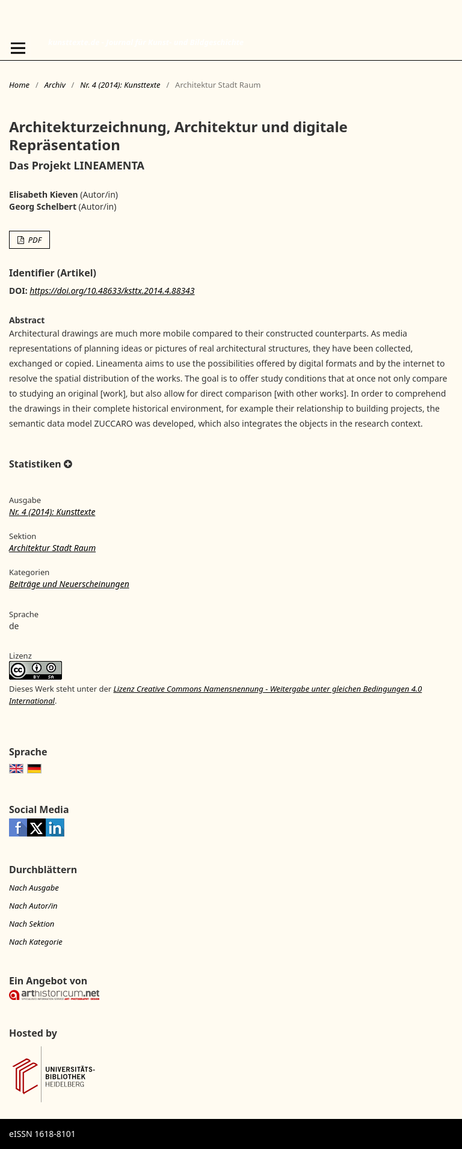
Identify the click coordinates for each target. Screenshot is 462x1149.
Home (19, 84)
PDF (34, 239)
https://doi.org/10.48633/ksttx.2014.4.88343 (111, 290)
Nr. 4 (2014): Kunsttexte (120, 84)
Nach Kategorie (36, 941)
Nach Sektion (31, 923)
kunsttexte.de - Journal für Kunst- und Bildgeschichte (146, 42)
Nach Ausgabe (34, 887)
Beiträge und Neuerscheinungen (69, 584)
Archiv (55, 84)
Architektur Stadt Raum (52, 547)
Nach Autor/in (33, 905)
